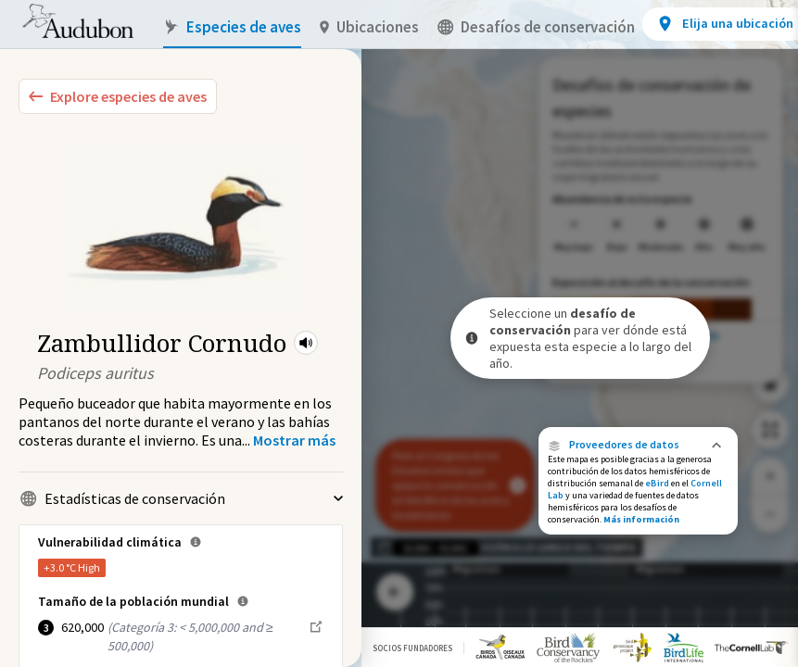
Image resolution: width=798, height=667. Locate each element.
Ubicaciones (369, 27)
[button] (306, 343)
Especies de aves (232, 27)
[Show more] (294, 440)
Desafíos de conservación (536, 27)
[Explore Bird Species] (118, 96)
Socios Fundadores (412, 648)
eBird (657, 483)
